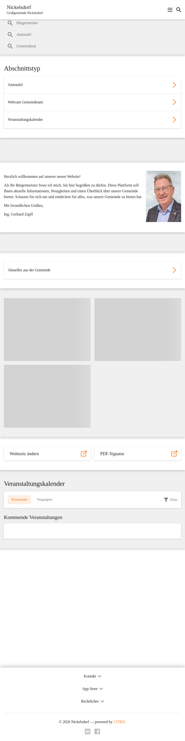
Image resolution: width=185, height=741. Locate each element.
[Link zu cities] (88, 733)
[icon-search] (178, 9)
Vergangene (44, 499)
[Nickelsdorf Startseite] (23, 9)
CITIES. (120, 722)
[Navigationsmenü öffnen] (170, 9)
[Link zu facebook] (97, 733)
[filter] (170, 500)
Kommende (19, 499)
